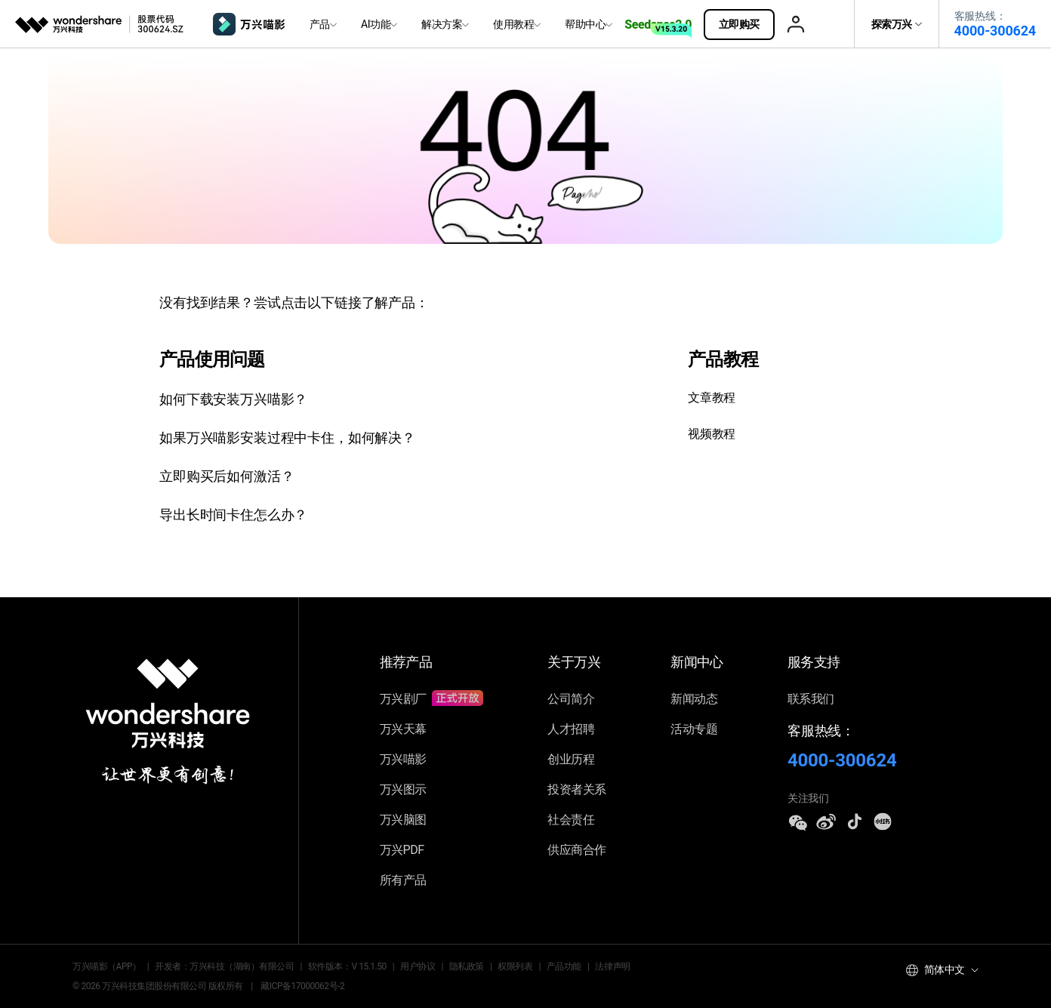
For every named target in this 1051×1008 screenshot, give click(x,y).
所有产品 (403, 880)
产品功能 (564, 966)
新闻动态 (693, 699)
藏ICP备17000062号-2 (302, 986)
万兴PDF (402, 850)
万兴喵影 (403, 759)
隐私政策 (466, 966)
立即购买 (746, 24)
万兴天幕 (403, 729)
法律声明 (612, 966)
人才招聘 (570, 729)
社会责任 (570, 819)
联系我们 (810, 699)
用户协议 (417, 966)
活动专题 (693, 729)
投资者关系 (576, 789)
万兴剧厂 (432, 699)
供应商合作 (576, 850)
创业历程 (570, 759)
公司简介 (570, 699)
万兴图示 (403, 789)
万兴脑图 (403, 819)
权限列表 (515, 966)
